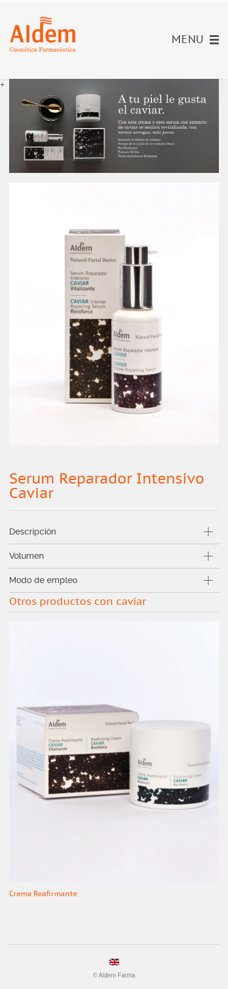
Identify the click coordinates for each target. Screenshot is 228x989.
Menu (195, 39)
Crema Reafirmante (43, 893)
